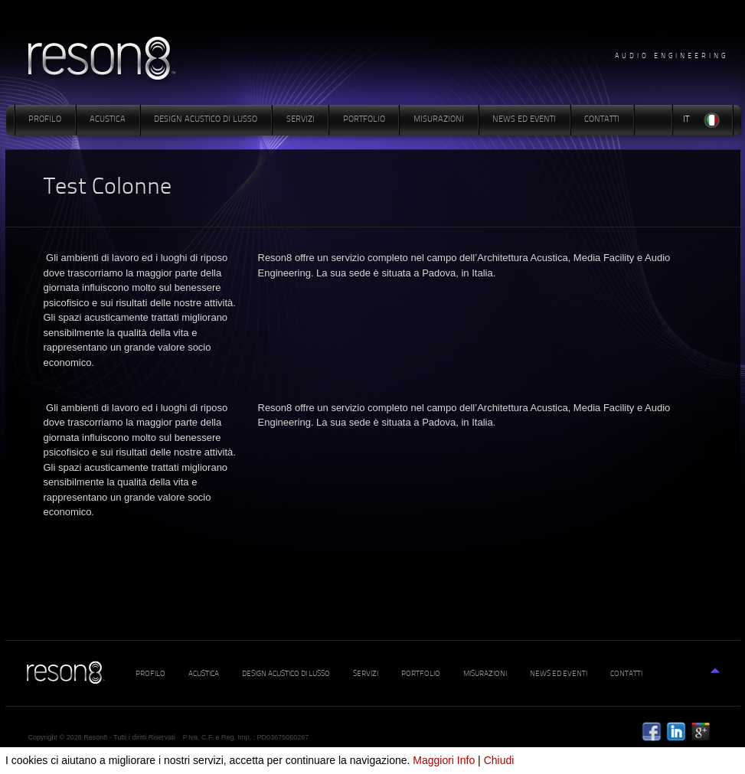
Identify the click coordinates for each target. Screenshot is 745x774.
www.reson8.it (105, 60)
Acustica (108, 120)
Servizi (300, 120)
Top (721, 679)
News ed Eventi (524, 120)
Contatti (601, 120)
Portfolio (364, 120)
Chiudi (499, 760)
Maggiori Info (444, 760)
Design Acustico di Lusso (205, 120)
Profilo (44, 120)
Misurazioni (438, 120)
